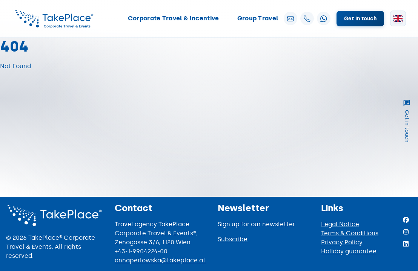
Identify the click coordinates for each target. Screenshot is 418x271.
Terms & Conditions (349, 233)
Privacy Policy (342, 242)
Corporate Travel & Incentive (173, 18)
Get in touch (360, 18)
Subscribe (232, 239)
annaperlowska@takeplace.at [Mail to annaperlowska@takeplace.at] (160, 260)
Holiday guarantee (349, 251)
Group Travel (257, 18)
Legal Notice (340, 224)
